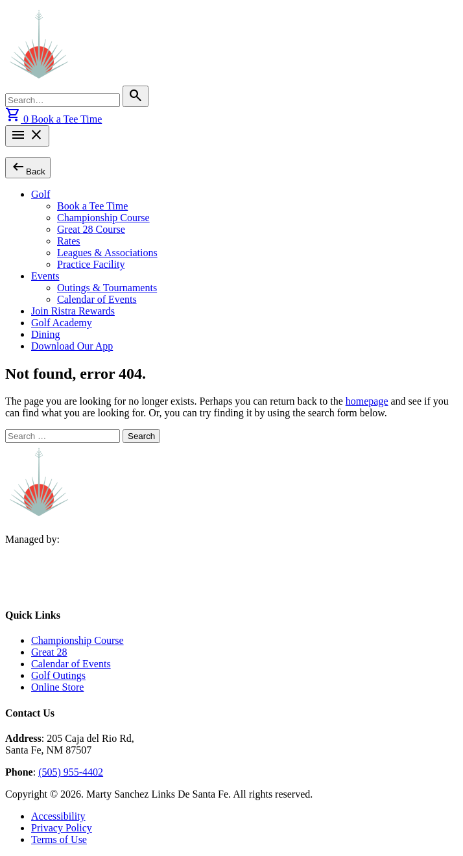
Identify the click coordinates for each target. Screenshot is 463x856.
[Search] (135, 96)
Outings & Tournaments (107, 287)
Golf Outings (58, 675)
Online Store (57, 687)
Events (45, 275)
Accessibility (58, 816)
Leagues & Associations (107, 252)
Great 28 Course (91, 229)
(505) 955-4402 (70, 772)
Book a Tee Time (66, 119)
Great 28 (49, 652)
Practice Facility (91, 264)
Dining (45, 334)
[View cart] (18, 119)
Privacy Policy (61, 827)
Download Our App (72, 345)
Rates (68, 240)
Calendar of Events (97, 299)
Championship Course (103, 217)
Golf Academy (61, 322)
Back (27, 167)
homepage (367, 401)
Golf (40, 194)
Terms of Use (59, 839)
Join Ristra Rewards (73, 310)
